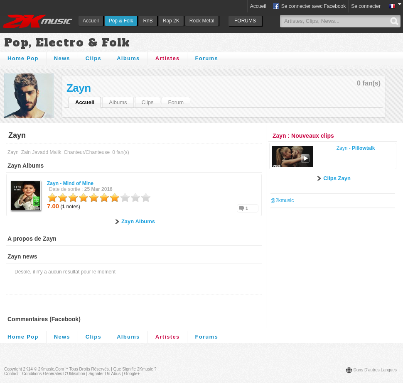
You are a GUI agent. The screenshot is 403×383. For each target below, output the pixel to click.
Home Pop (23, 58)
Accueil (91, 21)
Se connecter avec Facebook (309, 6)
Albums (128, 58)
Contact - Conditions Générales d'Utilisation (44, 373)
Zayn (78, 88)
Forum (176, 102)
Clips (93, 58)
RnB (147, 21)
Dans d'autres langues (375, 370)
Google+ (132, 373)
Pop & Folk (121, 21)
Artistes (167, 58)
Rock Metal (201, 21)
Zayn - (70, 183)
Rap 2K (171, 21)
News (62, 58)
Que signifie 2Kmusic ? (135, 369)
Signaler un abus (104, 373)
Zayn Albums (138, 221)
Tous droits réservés (89, 369)
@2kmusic (282, 200)
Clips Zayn (337, 178)
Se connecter (366, 6)
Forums (206, 58)
